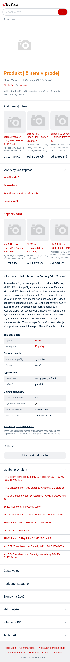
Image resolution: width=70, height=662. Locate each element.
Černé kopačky (12, 201)
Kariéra (58, 652)
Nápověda (10, 648)
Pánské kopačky (12, 185)
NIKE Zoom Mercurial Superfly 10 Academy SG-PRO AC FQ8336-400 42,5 (34, 478)
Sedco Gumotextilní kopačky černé (22, 506)
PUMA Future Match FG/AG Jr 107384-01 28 (27, 522)
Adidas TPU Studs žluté (16, 530)
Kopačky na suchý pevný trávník (21, 193)
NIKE (38, 340)
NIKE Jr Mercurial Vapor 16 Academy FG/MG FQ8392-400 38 (35, 497)
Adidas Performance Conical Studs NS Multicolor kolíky (33, 514)
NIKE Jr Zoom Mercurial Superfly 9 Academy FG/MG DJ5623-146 (32, 556)
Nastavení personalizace (52, 648)
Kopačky (10, 19)
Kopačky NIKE (11, 177)
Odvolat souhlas (17, 652)
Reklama (34, 652)
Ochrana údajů (27, 648)
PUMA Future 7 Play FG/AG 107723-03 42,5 (27, 538)
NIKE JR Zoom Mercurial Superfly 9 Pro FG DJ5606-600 (34, 546)
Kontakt (46, 652)
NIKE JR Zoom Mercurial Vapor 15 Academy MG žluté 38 (34, 488)
